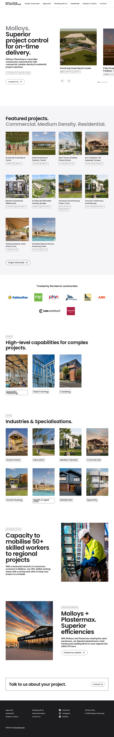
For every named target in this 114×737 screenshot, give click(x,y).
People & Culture (89, 3)
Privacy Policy (90, 710)
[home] (13, 3)
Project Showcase (32, 3)
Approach (47, 3)
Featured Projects (38, 713)
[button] (62, 80)
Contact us (98, 684)
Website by (15, 728)
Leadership (74, 3)
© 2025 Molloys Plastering (94, 713)
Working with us (60, 3)
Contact (103, 3)
